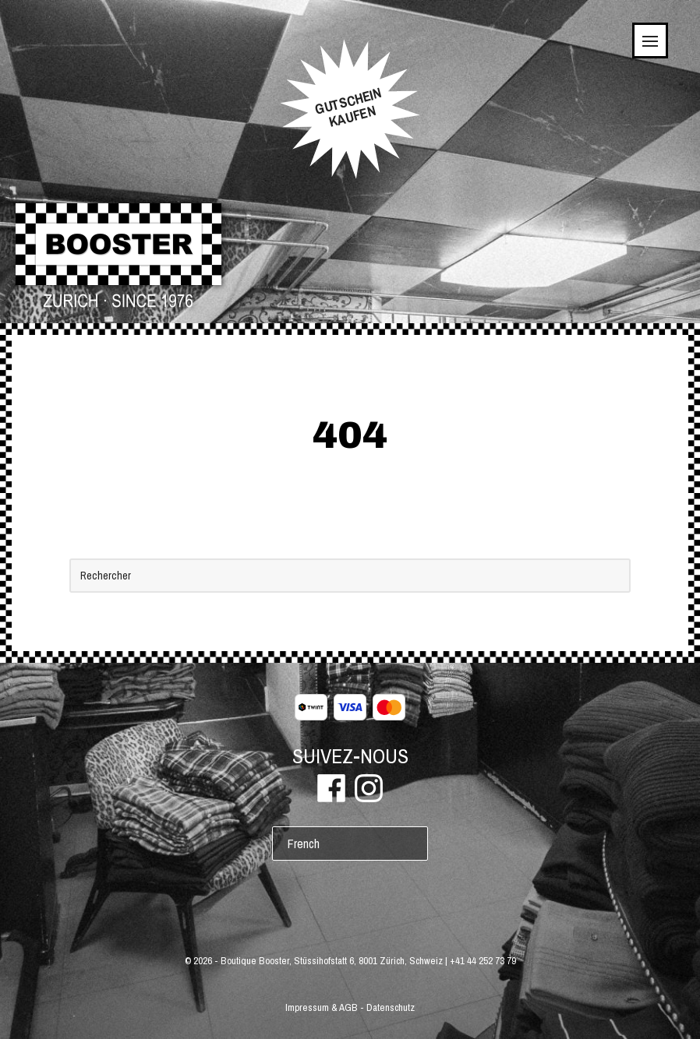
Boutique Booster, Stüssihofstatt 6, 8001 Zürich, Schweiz (332, 960)
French (304, 843)
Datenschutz (390, 1007)
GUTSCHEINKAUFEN (348, 107)
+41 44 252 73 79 (483, 960)
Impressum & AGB (321, 1007)
